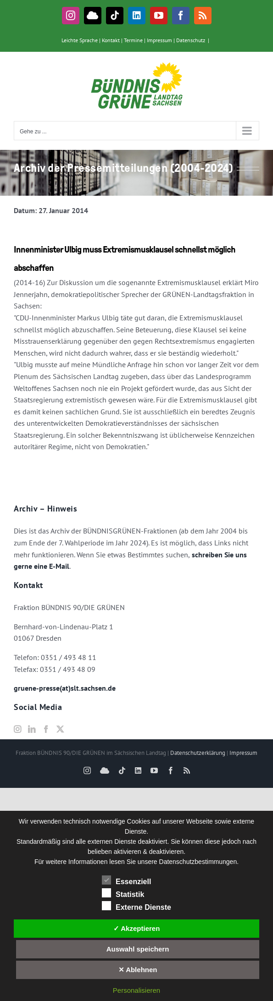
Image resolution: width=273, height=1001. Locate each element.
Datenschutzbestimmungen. (199, 861)
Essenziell (126, 880)
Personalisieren (136, 990)
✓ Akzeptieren (136, 928)
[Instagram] (17, 729)
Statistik (123, 893)
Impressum (159, 40)
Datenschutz (190, 40)
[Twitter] (60, 729)
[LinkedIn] (31, 729)
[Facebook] (46, 729)
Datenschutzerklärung (197, 753)
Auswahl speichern (137, 949)
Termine (133, 40)
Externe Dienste (136, 906)
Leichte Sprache (79, 40)
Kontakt (111, 40)
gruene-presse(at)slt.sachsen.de (65, 688)
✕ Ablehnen (137, 970)
